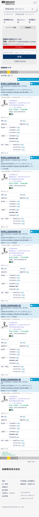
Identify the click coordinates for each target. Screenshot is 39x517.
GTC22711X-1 (17, 149)
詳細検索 (28, 27)
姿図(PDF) (23, 124)
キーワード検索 (11, 27)
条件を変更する (19, 47)
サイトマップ (35, 3)
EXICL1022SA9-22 (10, 84)
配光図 (3, 127)
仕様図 (3, 136)
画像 (2, 120)
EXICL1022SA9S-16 (11, 231)
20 (16, 72)
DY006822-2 (13, 127)
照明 (3, 481)
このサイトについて (26, 498)
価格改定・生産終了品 (27, 484)
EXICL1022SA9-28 (10, 157)
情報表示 (5, 487)
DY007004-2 (13, 132)
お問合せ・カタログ (8, 493)
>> (12, 72)
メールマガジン (25, 492)
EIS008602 (12, 136)
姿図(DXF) (4, 124)
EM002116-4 (16, 144)
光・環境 (5, 484)
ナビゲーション (17, 9)
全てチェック (5, 117)
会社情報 (5, 496)
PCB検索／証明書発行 (27, 481)
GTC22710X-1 (17, 147)
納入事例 (5, 490)
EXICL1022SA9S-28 (11, 379)
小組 (21, 120)
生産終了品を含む (20, 61)
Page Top (31, 461)
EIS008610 (12, 283)
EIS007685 (12, 141)
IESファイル (4, 153)
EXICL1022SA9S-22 (11, 305)
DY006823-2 (13, 130)
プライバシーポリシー (27, 495)
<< (5, 72)
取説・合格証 (5, 144)
